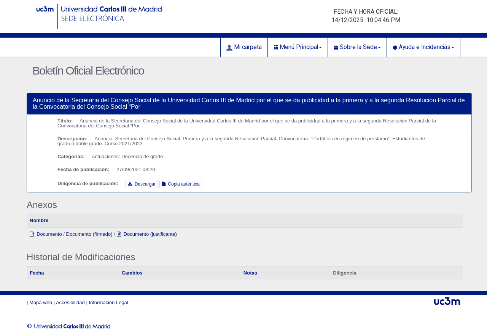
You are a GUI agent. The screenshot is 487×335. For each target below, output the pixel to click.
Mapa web (40, 302)
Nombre (39, 220)
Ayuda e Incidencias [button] (423, 47)
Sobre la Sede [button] (357, 47)
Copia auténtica (181, 184)
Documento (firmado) (89, 234)
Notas (250, 273)
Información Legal (108, 302)
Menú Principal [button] (298, 47)
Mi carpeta (244, 47)
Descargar (142, 184)
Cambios (132, 273)
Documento (46, 234)
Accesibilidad (70, 302)
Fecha (37, 273)
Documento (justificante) (147, 234)
